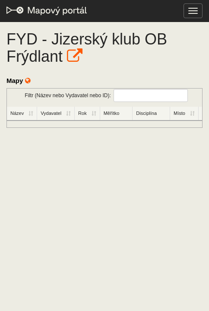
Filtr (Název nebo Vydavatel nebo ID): (106, 95)
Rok (82, 113)
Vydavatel (51, 113)
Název (17, 113)
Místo (179, 113)
